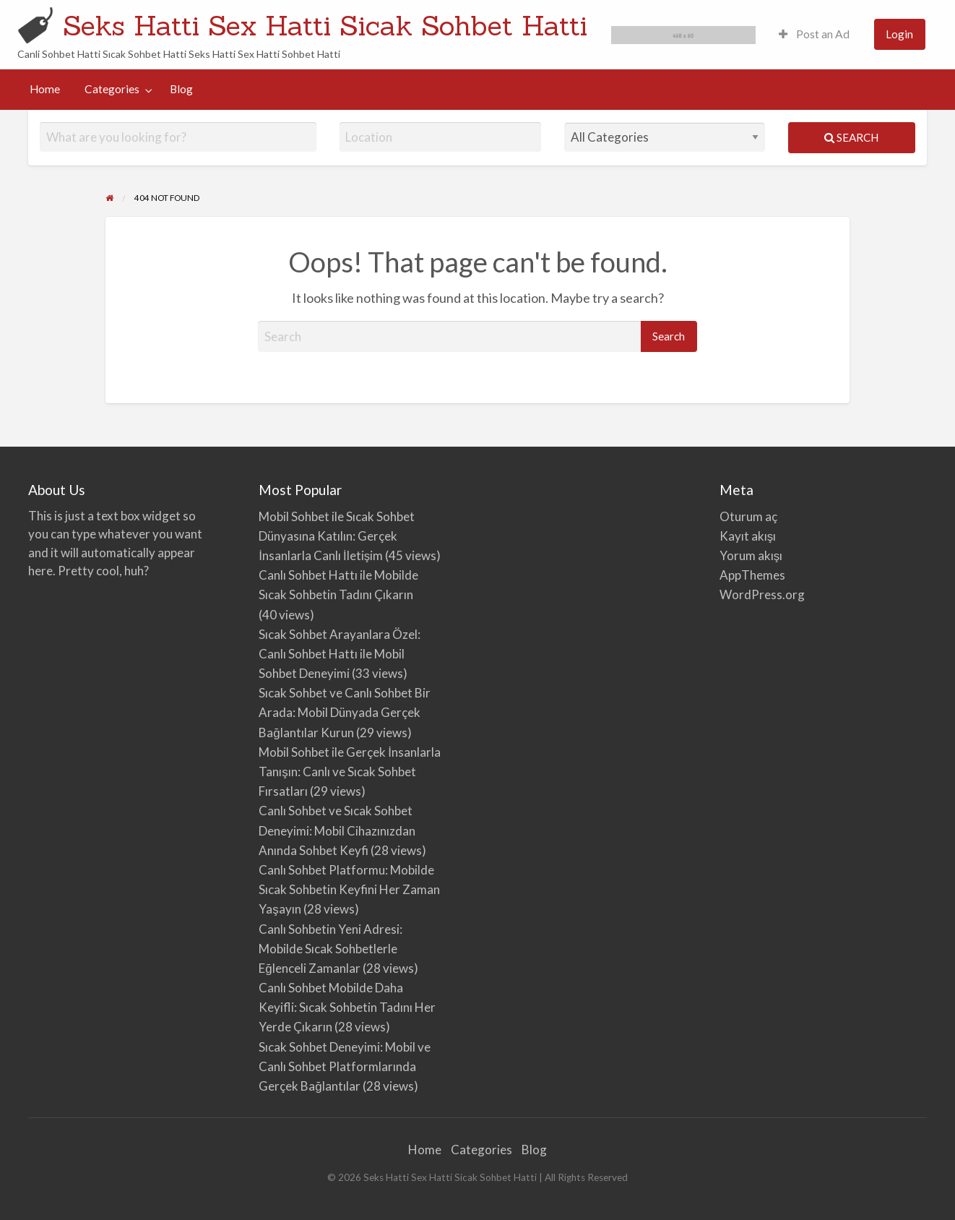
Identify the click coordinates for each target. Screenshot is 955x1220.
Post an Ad (814, 33)
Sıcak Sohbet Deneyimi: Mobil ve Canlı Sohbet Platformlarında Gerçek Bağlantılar (345, 1066)
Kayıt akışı (748, 536)
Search (851, 137)
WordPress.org (762, 594)
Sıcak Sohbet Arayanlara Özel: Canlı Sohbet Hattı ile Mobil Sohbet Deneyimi (339, 654)
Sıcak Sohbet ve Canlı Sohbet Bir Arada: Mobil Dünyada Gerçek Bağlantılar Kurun (345, 712)
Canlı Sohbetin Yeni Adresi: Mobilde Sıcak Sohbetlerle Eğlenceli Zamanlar (330, 949)
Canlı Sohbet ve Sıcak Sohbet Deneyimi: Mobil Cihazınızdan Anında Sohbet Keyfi (337, 830)
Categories (112, 88)
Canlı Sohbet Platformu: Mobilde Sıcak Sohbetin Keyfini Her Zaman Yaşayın (349, 889)
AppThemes (752, 575)
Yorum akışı (751, 555)
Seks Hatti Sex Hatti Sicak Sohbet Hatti (325, 25)
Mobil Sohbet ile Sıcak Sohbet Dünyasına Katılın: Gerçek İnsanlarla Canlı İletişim (337, 536)
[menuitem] (814, 34)
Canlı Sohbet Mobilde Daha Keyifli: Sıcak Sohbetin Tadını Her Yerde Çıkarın (347, 1007)
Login (899, 33)
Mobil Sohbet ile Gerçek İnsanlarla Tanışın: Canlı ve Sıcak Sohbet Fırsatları (350, 771)
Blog (181, 88)
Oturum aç (748, 516)
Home (45, 88)
